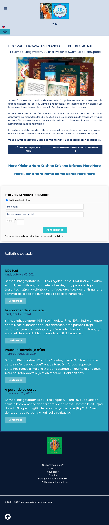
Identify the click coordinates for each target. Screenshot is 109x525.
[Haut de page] (8, 518)
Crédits (53, 475)
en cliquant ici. (92, 140)
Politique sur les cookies (54, 482)
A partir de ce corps (20, 389)
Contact (52, 468)
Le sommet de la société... (25, 310)
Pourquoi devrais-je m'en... (26, 350)
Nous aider (53, 471)
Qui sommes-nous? (53, 465)
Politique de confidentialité (53, 478)
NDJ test (11, 270)
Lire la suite (15, 300)
